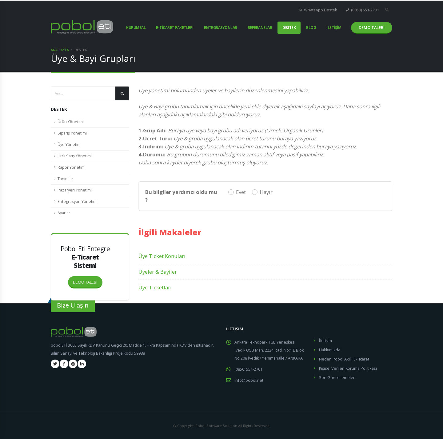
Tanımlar (65, 178)
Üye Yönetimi (70, 144)
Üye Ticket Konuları (162, 256)
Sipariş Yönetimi (72, 133)
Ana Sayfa (60, 49)
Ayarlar (64, 212)
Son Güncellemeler (336, 376)
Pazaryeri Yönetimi (75, 190)
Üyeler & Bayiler (157, 271)
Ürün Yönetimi (71, 121)
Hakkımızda (329, 349)
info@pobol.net (248, 379)
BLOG (311, 27)
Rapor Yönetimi (72, 167)
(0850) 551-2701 (362, 10)
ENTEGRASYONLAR (220, 27)
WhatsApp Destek (318, 10)
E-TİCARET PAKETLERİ (175, 27)
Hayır (266, 192)
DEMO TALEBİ (87, 280)
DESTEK (289, 27)
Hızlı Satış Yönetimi (75, 156)
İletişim (325, 340)
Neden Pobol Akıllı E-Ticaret (344, 358)
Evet (241, 192)
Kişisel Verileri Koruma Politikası (348, 367)
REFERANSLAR (260, 27)
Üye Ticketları (155, 287)
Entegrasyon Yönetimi (78, 201)
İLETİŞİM (333, 27)
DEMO (372, 27)
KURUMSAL (136, 27)
